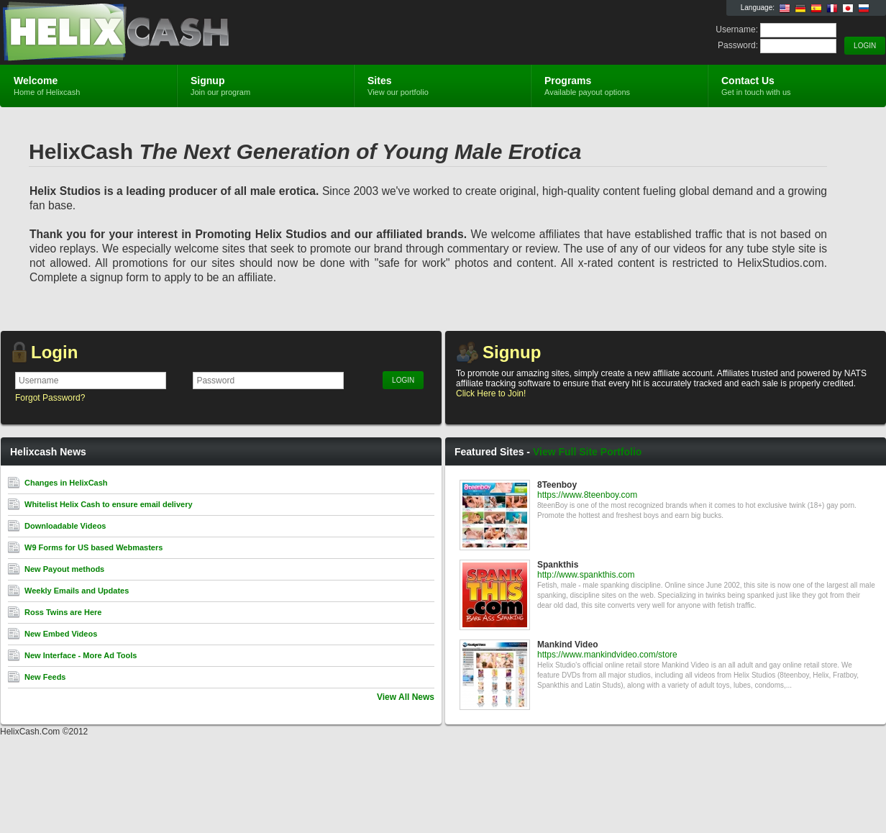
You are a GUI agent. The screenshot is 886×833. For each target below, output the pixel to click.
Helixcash (171, 33)
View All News (405, 697)
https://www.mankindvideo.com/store (607, 655)
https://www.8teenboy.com (587, 495)
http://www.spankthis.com (585, 575)
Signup (512, 352)
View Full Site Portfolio (587, 452)
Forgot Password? (50, 398)
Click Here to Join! (491, 393)
